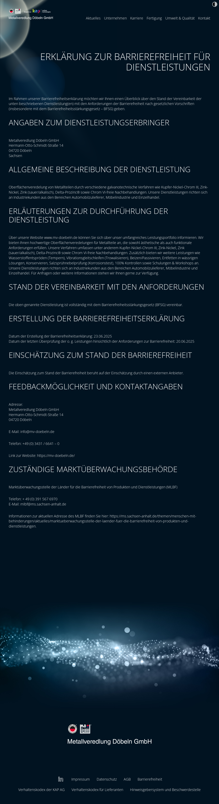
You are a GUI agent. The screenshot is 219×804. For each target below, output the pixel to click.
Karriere (136, 18)
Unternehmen (115, 18)
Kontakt (204, 18)
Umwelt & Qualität (180, 18)
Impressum (80, 779)
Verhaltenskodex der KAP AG (41, 789)
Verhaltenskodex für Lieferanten (97, 789)
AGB (127, 779)
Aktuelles (93, 18)
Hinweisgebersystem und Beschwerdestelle (165, 789)
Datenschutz (107, 779)
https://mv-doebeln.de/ (56, 455)
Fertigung (154, 18)
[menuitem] (93, 18)
